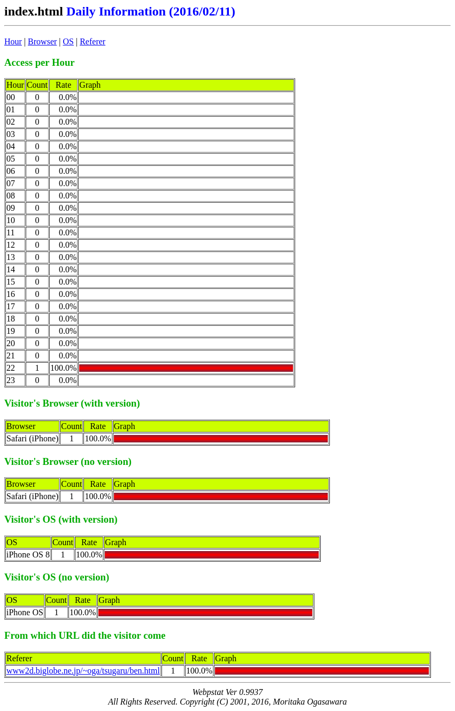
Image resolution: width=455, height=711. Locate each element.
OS (68, 41)
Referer (92, 41)
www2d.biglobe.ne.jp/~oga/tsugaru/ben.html (83, 670)
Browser (42, 41)
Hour (13, 41)
